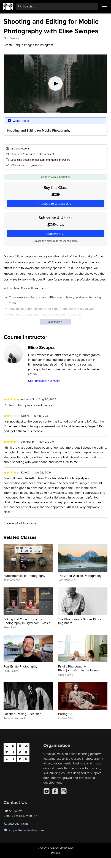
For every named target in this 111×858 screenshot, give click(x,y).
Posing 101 (65, 714)
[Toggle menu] (104, 6)
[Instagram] (63, 791)
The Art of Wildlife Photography (80, 575)
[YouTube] (46, 791)
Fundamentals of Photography (24, 575)
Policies (55, 853)
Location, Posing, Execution (22, 714)
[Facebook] (55, 791)
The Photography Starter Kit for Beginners (79, 621)
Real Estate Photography (20, 666)
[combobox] (57, 6)
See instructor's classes (44, 380)
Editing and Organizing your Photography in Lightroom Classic (27, 621)
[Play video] (55, 84)
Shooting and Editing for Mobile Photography (38, 130)
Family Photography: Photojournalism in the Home (78, 668)
